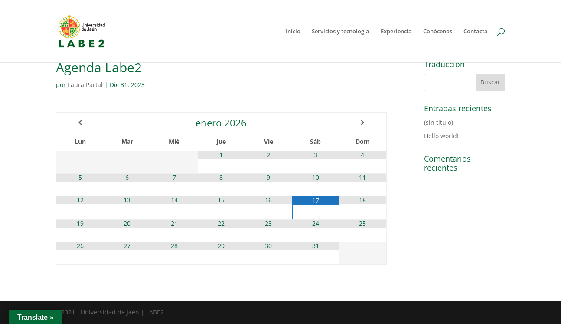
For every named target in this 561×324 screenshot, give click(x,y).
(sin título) (438, 122)
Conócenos (437, 31)
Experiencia (396, 31)
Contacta (475, 31)
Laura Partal (85, 85)
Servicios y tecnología (340, 31)
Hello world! (441, 136)
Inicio (293, 31)
